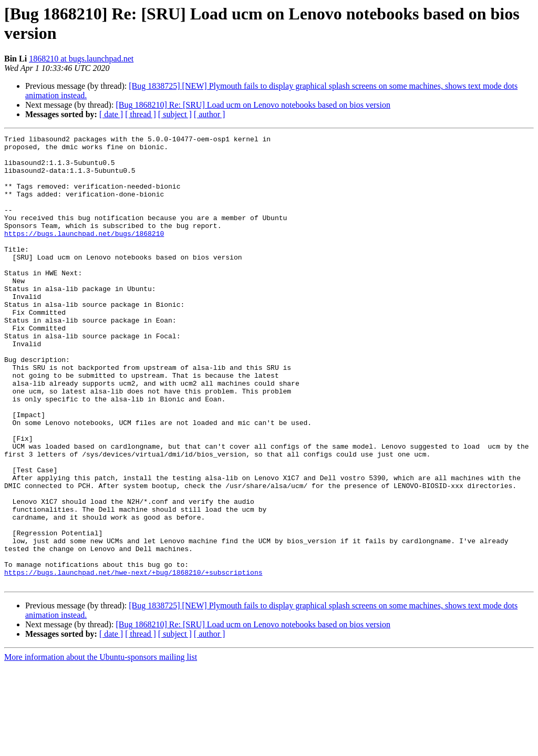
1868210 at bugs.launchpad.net (81, 58)
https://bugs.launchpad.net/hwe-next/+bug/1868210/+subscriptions (133, 660)
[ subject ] (175, 114)
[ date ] (111, 114)
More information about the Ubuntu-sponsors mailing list (100, 746)
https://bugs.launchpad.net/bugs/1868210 (84, 253)
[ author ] (209, 114)
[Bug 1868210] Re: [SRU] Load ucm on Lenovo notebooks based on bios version (253, 104)
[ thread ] (140, 114)
